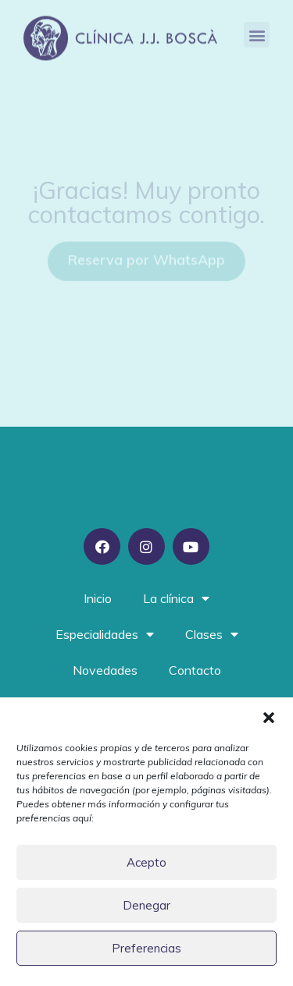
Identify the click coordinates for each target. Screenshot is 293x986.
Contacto (195, 670)
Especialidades (104, 634)
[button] (269, 717)
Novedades (105, 670)
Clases (211, 634)
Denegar (146, 905)
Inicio (98, 598)
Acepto (146, 862)
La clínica (176, 598)
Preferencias (146, 948)
